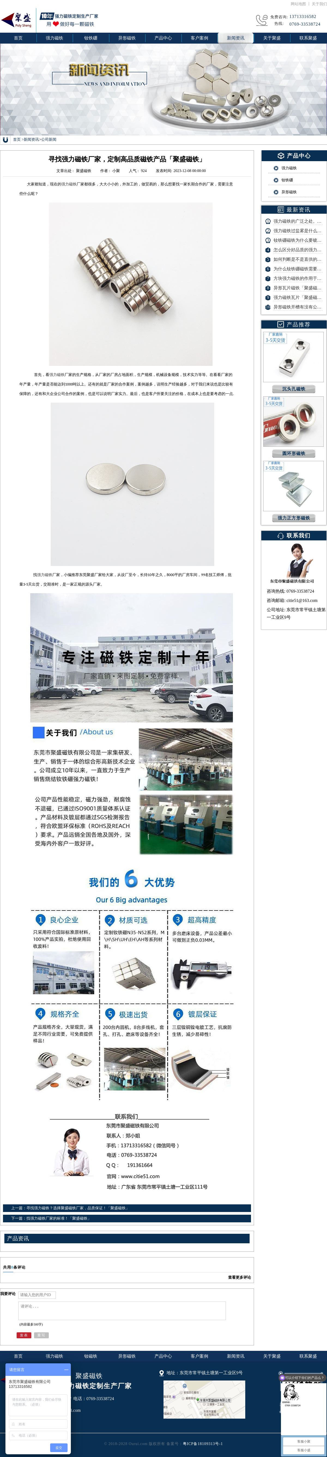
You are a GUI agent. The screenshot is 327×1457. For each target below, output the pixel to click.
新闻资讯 (31, 139)
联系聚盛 (308, 1356)
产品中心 (163, 1356)
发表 (24, 1335)
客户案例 (199, 1356)
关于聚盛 (272, 1356)
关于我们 (319, 4)
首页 (18, 38)
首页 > (18, 139)
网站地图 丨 (301, 4)
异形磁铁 (127, 1356)
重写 (41, 1335)
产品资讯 (18, 1238)
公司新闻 (48, 139)
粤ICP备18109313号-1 (203, 1444)
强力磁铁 (69, 184)
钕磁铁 (90, 1356)
